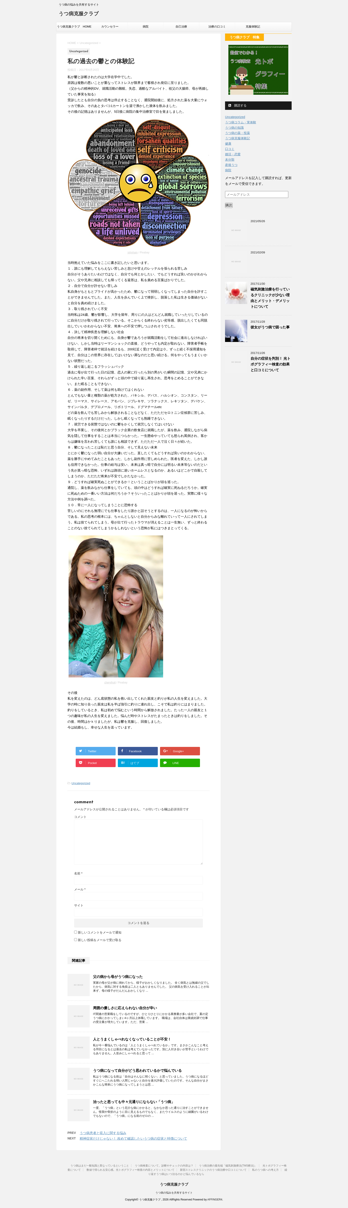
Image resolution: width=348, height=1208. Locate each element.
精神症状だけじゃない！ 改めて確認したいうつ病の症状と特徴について (133, 1138)
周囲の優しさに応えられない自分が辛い (125, 1008)
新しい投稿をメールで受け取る (99, 940)
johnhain (133, 252)
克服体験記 (253, 26)
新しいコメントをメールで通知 (99, 932)
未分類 (229, 159)
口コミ (229, 149)
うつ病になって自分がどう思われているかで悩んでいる (137, 1070)
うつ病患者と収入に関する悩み (103, 1133)
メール (79, 889)
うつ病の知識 (234, 127)
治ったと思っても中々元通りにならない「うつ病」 (134, 1102)
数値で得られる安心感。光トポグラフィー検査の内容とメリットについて (130, 1169)
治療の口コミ (217, 26)
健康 (228, 143)
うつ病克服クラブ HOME (74, 26)
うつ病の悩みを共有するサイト (174, 1192)
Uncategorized (80, 783)
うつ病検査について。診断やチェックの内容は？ (164, 1165)
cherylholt (110, 682)
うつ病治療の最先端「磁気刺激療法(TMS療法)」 (228, 1165)
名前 (78, 873)
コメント (80, 817)
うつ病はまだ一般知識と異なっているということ (99, 1165)
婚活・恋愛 (233, 154)
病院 (145, 26)
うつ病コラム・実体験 (240, 122)
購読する (237, 105)
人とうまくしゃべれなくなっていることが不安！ (132, 1039)
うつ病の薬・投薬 (237, 133)
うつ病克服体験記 (237, 138)
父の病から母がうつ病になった (118, 977)
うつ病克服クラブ (79, 14)
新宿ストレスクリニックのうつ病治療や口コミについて (213, 1169)
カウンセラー (110, 26)
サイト (78, 905)
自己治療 (181, 26)
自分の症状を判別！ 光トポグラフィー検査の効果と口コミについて (271, 364)
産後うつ (231, 165)
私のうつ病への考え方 (265, 1169)
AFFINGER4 (214, 1199)
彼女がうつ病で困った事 (270, 327)
